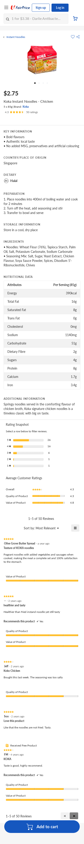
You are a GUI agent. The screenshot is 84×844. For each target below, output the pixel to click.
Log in (60, 7)
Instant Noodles (15, 37)
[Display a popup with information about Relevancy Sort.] (7, 528)
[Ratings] (21, 112)
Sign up (41, 7)
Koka (26, 106)
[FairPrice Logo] (20, 7)
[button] (77, 36)
